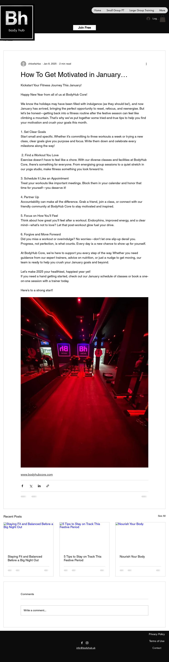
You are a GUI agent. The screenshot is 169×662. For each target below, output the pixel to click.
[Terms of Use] (157, 641)
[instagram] (87, 643)
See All (162, 515)
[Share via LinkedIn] (39, 486)
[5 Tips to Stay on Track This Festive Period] (85, 536)
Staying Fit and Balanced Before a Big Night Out (25, 558)
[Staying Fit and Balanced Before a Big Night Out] (28, 536)
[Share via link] (47, 486)
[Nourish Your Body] (140, 536)
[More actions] (146, 64)
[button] (163, 18)
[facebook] (82, 643)
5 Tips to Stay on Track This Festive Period (82, 558)
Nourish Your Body (132, 556)
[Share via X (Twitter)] (30, 486)
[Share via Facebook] (22, 486)
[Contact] (157, 648)
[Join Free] (84, 27)
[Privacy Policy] (157, 634)
